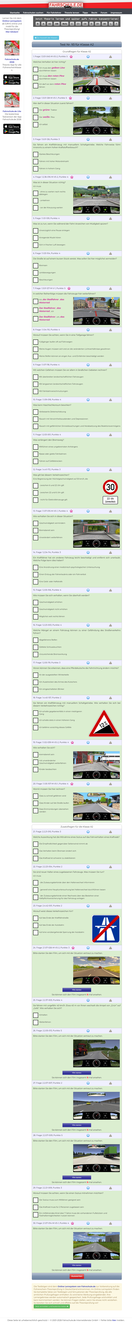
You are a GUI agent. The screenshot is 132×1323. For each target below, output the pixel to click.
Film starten (76, 990)
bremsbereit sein (46, 754)
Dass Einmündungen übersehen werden (54, 810)
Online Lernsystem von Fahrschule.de (77, 1286)
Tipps (85, 13)
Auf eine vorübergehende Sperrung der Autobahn (61, 932)
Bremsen (43, 265)
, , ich (50, 310)
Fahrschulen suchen (33, 13)
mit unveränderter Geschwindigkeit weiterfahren (52, 761)
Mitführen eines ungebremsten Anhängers (58, 447)
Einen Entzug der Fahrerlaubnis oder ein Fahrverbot (62, 574)
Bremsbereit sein (46, 530)
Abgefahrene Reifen (48, 640)
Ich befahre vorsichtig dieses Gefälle (55, 727)
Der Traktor (48, 110)
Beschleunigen (46, 280)
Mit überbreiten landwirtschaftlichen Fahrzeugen (61, 377)
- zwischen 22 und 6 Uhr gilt (51, 492)
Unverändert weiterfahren (50, 537)
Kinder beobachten (48, 769)
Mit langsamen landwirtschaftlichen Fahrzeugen (61, 384)
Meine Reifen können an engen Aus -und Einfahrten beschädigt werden (71, 356)
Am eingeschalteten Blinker (51, 689)
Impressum (116, 13)
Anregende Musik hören (50, 237)
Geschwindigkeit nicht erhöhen (53, 609)
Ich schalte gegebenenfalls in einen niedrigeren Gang (60, 712)
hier (114, 1320)
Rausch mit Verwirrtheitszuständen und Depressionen (63, 419)
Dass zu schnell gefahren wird (52, 796)
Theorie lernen (72, 13)
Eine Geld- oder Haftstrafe (50, 581)
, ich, (51, 318)
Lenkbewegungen (47, 272)
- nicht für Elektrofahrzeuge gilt (53, 499)
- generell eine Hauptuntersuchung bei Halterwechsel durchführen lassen (72, 889)
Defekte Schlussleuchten (50, 647)
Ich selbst (43, 124)
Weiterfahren (45, 1022)
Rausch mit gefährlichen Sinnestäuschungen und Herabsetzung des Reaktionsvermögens (79, 426)
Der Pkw (47, 117)
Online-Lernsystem (11, 21)
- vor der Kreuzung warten (51, 207)
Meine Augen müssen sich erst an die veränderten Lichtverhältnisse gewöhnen (74, 349)
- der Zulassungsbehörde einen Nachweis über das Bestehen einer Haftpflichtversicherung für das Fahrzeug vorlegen (69, 897)
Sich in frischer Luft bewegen (52, 245)
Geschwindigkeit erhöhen (50, 602)
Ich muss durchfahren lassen (51, 77)
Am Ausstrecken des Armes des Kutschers (58, 682)
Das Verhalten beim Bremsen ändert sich (57, 851)
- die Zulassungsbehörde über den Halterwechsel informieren (67, 882)
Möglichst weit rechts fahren (52, 616)
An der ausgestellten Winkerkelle (54, 675)
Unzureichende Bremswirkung (53, 654)
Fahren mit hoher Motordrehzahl (54, 161)
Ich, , (51, 301)
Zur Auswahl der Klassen (46, 38)
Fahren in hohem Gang (49, 168)
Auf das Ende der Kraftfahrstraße (54, 918)
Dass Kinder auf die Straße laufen (54, 803)
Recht (94, 13)
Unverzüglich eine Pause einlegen (54, 230)
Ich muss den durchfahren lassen (52, 69)
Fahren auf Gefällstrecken (50, 461)
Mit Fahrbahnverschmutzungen (53, 391)
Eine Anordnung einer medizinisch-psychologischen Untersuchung (69, 567)
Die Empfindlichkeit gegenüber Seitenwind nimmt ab (63, 844)
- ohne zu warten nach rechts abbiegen (52, 193)
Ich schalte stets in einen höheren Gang (57, 720)
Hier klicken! (12, 32)
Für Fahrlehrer (54, 13)
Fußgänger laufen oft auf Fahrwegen (55, 342)
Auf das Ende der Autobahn (51, 925)
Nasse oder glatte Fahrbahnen (52, 454)
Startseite (15, 13)
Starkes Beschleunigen (49, 154)
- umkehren (44, 200)
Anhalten (43, 1015)
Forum (104, 13)
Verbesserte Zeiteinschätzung (52, 412)
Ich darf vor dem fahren (52, 85)
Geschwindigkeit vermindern (52, 523)
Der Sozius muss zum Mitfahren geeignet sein (60, 1200)
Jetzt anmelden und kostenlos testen (51, 1306)
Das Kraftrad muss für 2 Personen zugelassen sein (61, 1207)
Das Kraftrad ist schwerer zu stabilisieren (57, 858)
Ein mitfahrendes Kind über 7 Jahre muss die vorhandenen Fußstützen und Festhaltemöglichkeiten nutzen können (73, 1214)
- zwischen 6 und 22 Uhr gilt (51, 485)
